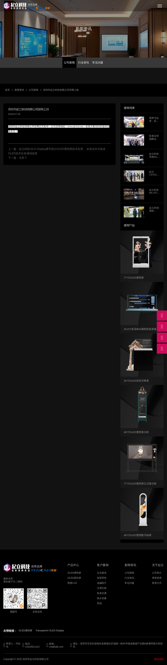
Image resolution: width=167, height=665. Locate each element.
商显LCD (72, 583)
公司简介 (157, 572)
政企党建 (101, 598)
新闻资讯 (19, 89)
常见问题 (97, 62)
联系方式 (157, 583)
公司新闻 (69, 62)
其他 (99, 603)
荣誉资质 (157, 578)
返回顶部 (159, 659)
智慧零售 (101, 578)
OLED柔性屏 (74, 578)
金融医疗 (101, 583)
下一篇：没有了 (17, 157)
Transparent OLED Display (50, 630)
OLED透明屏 (74, 572)
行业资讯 (83, 62)
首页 (7, 89)
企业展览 (101, 572)
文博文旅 (101, 588)
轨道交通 (101, 593)
